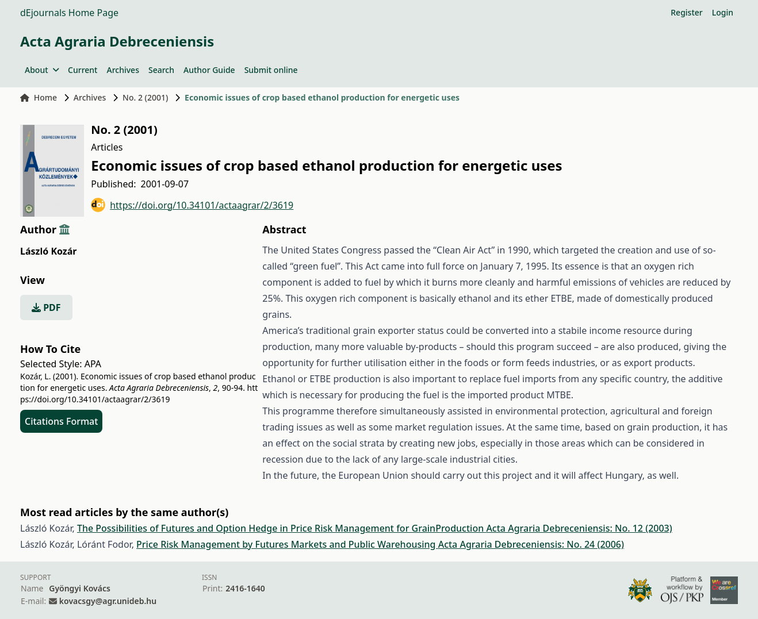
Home (38, 97)
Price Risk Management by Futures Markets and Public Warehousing (287, 544)
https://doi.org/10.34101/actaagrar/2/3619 (192, 205)
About (42, 69)
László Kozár (48, 251)
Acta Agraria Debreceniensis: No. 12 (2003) (579, 528)
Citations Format (61, 421)
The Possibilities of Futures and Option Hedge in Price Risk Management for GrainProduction (281, 528)
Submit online (271, 69)
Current (82, 69)
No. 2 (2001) (145, 97)
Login (722, 12)
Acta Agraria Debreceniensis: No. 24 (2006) (531, 544)
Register (686, 12)
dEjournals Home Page (69, 12)
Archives (122, 69)
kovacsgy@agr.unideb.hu (107, 600)
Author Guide (209, 69)
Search (161, 69)
